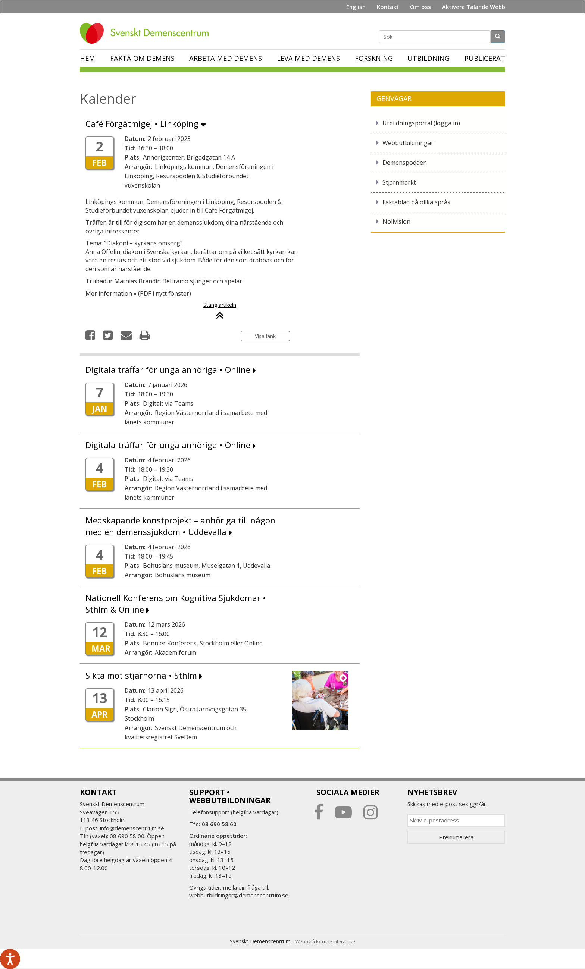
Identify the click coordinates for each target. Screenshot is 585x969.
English (356, 6)
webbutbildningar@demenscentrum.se (238, 895)
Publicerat (484, 58)
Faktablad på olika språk (416, 202)
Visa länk (265, 336)
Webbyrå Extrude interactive (325, 941)
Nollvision (396, 221)
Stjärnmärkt (399, 182)
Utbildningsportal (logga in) (421, 123)
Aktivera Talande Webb (473, 6)
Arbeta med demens (225, 58)
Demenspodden (404, 162)
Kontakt (388, 6)
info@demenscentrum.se (132, 828)
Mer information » (111, 293)
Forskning (374, 58)
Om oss (420, 6)
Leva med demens (308, 58)
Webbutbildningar (408, 143)
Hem (87, 58)
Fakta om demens (142, 58)
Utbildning (428, 58)
